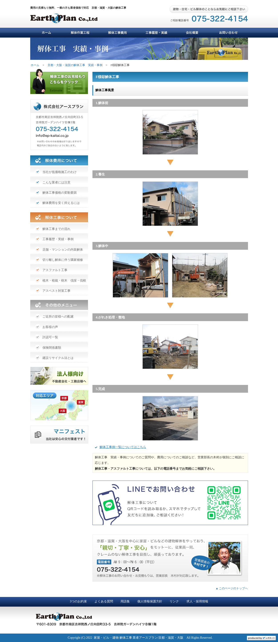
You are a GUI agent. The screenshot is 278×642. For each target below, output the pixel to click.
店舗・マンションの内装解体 (62, 249)
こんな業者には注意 (56, 182)
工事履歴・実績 (156, 33)
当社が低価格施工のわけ (59, 172)
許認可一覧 (50, 337)
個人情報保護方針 (149, 601)
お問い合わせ (228, 33)
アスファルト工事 (54, 270)
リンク (174, 601)
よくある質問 (103, 601)
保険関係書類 (51, 347)
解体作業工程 (80, 33)
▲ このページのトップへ (232, 588)
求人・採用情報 (197, 601)
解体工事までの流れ (56, 229)
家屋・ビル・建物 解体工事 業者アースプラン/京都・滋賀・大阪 (138, 637)
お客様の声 (50, 327)
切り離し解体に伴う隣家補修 (62, 260)
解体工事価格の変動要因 (59, 192)
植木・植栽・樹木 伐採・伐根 (64, 280)
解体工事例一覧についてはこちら (123, 447)
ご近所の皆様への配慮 (58, 316)
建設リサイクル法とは (58, 358)
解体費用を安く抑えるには (61, 203)
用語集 (125, 601)
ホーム (46, 33)
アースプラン (69, 19)
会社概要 (192, 33)
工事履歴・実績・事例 (58, 239)
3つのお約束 (78, 601)
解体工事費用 (117, 33)
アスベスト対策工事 (56, 290)
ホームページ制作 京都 (261, 638)
